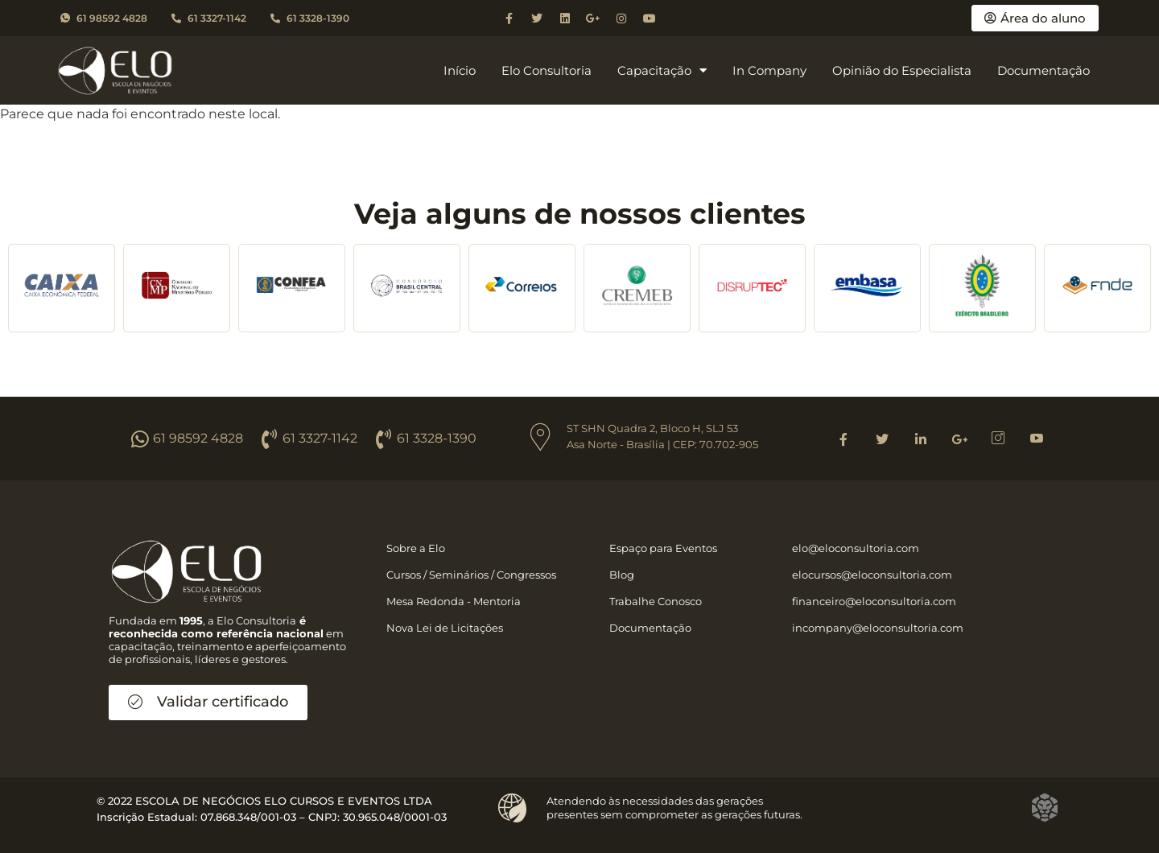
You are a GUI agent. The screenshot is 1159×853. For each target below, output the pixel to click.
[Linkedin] (920, 438)
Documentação (1043, 70)
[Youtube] (1036, 438)
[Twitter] (882, 438)
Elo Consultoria (546, 70)
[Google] (959, 438)
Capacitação (662, 70)
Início (459, 70)
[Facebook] (843, 438)
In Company (769, 70)
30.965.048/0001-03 (395, 816)
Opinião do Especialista (901, 70)
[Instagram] (998, 438)
